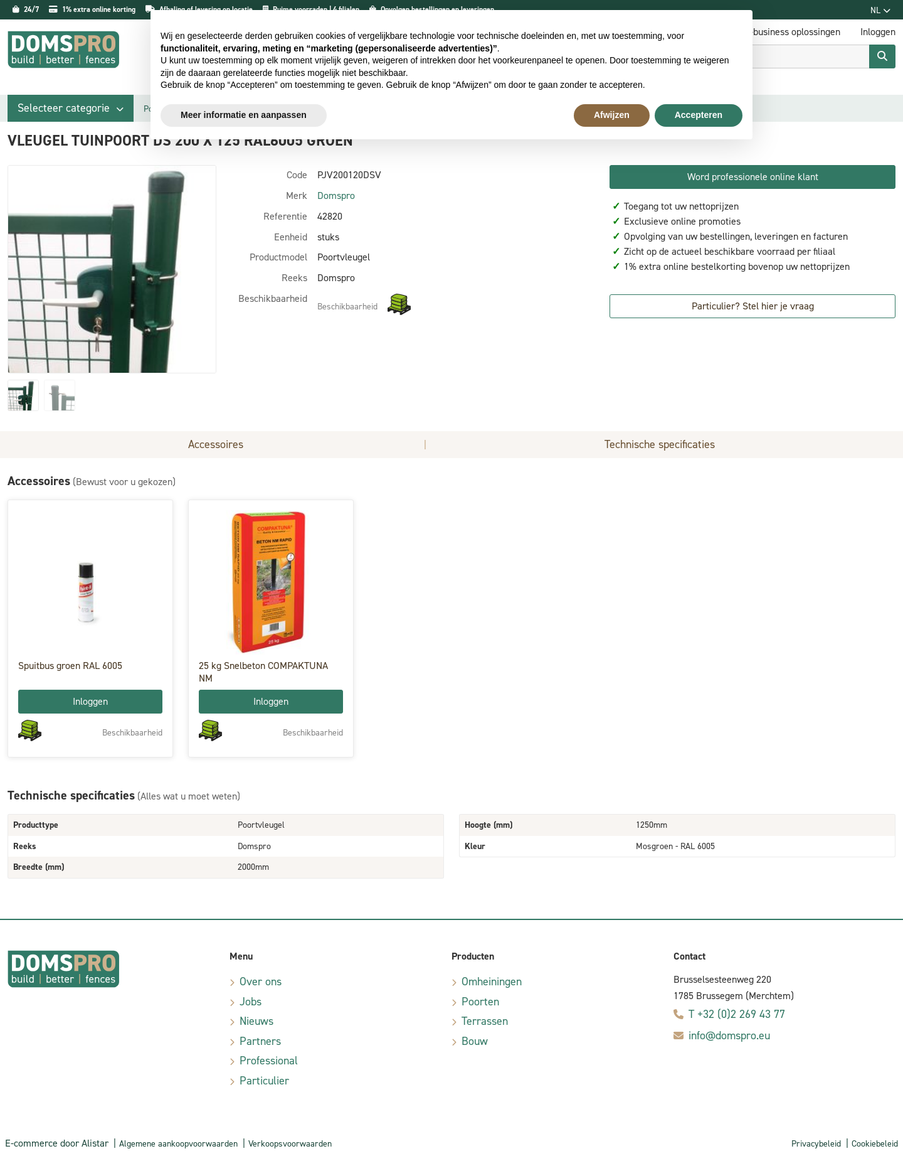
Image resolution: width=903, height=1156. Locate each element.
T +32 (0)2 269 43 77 (737, 1014)
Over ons (261, 981)
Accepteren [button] (698, 115)
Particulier (264, 1080)
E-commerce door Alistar (56, 1143)
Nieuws (256, 1021)
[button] (71, 108)
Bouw (475, 1041)
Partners (260, 1041)
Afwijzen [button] (612, 115)
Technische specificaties (660, 444)
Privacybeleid (816, 1144)
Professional (269, 1060)
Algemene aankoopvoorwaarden (178, 1144)
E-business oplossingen (792, 31)
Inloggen (90, 701)
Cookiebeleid (875, 1144)
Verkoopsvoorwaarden (290, 1144)
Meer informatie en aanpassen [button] (244, 115)
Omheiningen (492, 981)
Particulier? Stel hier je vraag (753, 306)
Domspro (336, 195)
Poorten (480, 1001)
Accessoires (215, 444)
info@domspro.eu (729, 1035)
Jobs (250, 1001)
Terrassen (485, 1021)
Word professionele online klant (752, 176)
